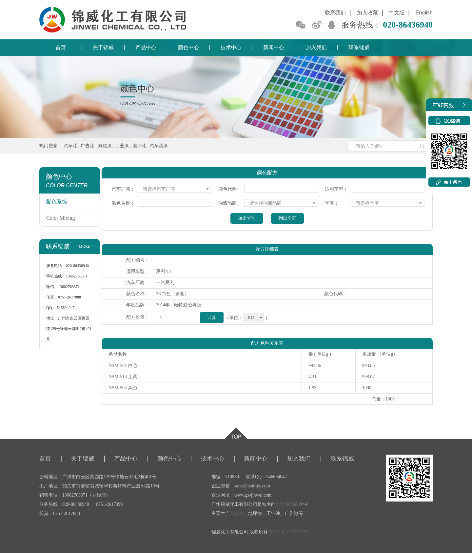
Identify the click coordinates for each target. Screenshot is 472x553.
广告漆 (87, 145)
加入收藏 (367, 12)
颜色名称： (123, 203)
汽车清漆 (158, 145)
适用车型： (336, 189)
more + (86, 246)
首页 (60, 47)
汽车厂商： (123, 189)
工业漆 (122, 145)
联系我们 (335, 12)
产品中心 (145, 47)
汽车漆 (70, 145)
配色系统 (56, 201)
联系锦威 (358, 47)
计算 (211, 317)
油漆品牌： (229, 203)
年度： (332, 203)
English (424, 12)
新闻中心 (273, 47)
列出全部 (287, 218)
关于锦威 (103, 47)
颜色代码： (229, 189)
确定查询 (246, 218)
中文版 (396, 12)
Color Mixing (60, 218)
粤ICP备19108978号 (288, 531)
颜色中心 (188, 47)
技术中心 (231, 47)
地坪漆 (139, 145)
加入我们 (316, 47)
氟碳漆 (105, 145)
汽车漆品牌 (287, 504)
